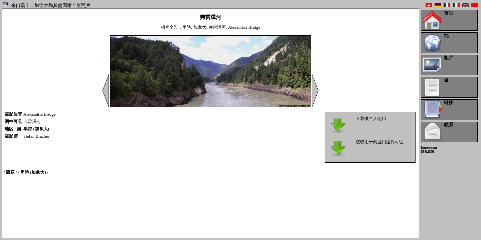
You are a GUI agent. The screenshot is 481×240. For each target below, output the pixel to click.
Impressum (429, 147)
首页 (448, 13)
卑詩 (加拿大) (36, 128)
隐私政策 (427, 151)
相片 (448, 57)
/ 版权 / (10, 172)
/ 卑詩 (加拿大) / (33, 172)
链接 (448, 102)
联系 (448, 124)
